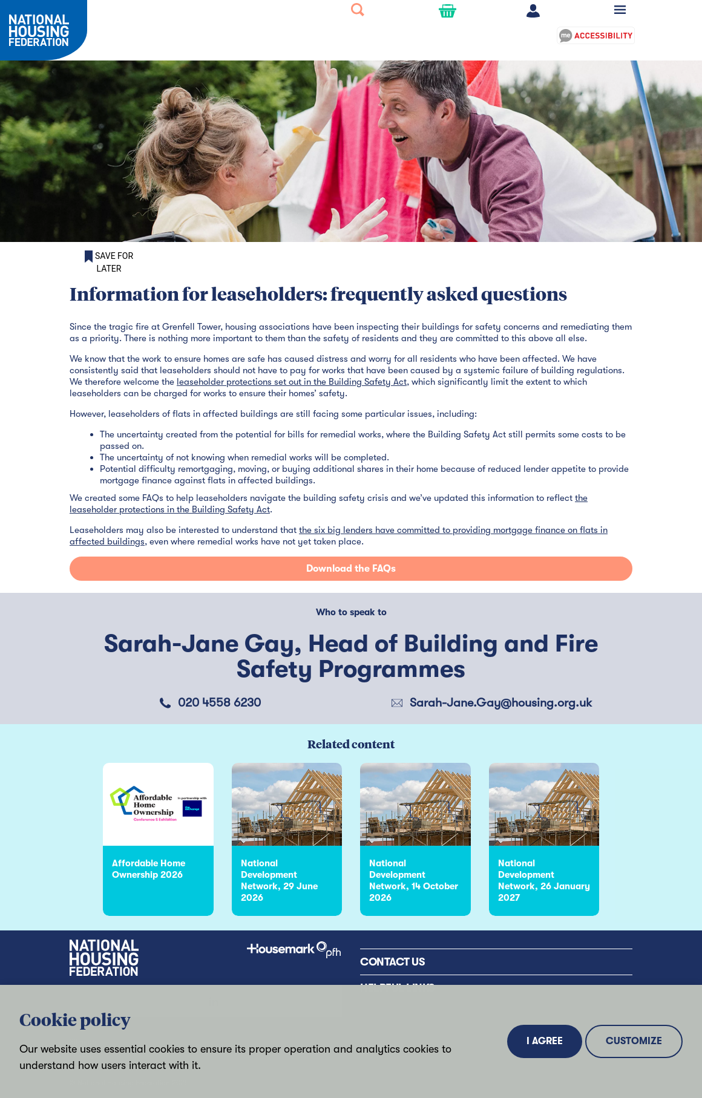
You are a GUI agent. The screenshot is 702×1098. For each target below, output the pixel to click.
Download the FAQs (351, 568)
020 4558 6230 (219, 703)
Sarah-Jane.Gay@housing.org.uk (501, 703)
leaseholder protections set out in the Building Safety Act (292, 381)
